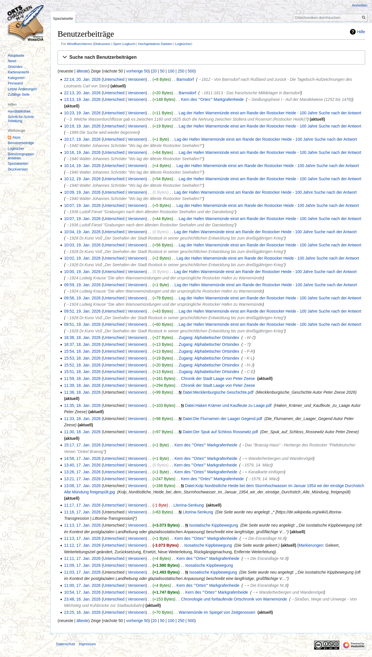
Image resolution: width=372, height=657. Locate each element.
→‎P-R (248, 351)
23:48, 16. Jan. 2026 (82, 599)
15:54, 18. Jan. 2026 (82, 351)
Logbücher (183, 44)
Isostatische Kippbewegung (213, 525)
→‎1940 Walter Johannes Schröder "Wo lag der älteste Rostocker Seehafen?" (134, 145)
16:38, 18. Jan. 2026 (82, 337)
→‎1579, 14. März (255, 465)
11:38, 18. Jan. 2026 (82, 392)
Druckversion (18, 169)
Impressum (87, 644)
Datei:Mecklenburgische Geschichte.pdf (218, 392)
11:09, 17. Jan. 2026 (82, 565)
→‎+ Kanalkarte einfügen (262, 472)
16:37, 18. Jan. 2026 (82, 344)
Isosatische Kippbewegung (208, 545)
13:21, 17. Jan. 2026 (82, 478)
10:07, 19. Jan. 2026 (82, 205)
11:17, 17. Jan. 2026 (82, 505)
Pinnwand (15, 83)
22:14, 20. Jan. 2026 (82, 79)
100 (171, 71)
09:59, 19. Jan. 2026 (82, 285)
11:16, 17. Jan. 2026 (82, 512)
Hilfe (361, 32)
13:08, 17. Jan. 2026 (82, 485)
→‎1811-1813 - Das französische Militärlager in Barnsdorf (250, 93)
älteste (82, 71)
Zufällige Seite (19, 95)
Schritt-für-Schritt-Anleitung (21, 119)
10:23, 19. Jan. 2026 (82, 113)
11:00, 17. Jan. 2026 (82, 585)
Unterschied (114, 79)
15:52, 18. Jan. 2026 (82, 365)
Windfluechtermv (79, 44)
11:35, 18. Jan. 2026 (82, 405)
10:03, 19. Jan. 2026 (82, 245)
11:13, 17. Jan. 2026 (82, 525)
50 (162, 71)
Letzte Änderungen (22, 89)
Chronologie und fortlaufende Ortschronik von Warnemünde (234, 599)
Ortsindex (15, 67)
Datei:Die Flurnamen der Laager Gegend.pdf (222, 418)
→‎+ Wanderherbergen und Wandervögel (277, 458)
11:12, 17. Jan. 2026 (82, 545)
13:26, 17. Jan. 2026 (82, 472)
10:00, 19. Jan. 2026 (82, 271)
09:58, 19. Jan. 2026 (82, 298)
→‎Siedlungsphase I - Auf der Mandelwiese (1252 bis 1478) (299, 99)
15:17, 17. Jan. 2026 (82, 445)
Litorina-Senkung (188, 505)
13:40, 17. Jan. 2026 (82, 465)
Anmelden (359, 5)
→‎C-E (248, 371)
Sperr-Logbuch (124, 44)
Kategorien (16, 78)
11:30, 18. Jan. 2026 (82, 431)
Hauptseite (16, 56)
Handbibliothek (19, 111)
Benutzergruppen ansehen (21, 156)
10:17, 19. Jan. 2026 (82, 139)
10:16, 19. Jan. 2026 (82, 152)
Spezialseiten (18, 164)
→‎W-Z (248, 337)
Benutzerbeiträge (21, 143)
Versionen (137, 79)
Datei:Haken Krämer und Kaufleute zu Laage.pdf (228, 405)
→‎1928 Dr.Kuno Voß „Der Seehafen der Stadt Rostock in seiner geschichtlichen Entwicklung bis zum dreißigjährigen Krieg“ (174, 238)
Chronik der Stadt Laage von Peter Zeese (218, 378)
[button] (211, 57)
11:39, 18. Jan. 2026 (82, 385)
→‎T (246, 344)
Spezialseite (63, 18)
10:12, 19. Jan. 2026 (82, 178)
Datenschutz (65, 644)
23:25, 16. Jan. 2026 (82, 612)
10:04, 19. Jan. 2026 (82, 232)
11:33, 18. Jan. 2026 (82, 418)
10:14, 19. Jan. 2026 (82, 165)
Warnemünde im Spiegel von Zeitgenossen (217, 612)
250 (181, 71)
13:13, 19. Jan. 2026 (82, 99)
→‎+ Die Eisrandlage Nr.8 (263, 538)
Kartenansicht (18, 72)
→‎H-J (248, 365)
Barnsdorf (185, 79)
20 (154, 71)
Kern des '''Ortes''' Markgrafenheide (212, 99)
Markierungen (311, 545)
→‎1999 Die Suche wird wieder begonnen (101, 132)
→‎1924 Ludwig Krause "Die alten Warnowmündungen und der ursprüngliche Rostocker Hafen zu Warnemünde (164, 278)
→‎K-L (248, 358)
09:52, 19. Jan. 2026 (82, 311)
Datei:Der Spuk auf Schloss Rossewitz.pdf (220, 431)
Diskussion (102, 44)
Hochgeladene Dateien (155, 44)
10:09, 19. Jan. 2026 (82, 192)
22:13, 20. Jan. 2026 (82, 93)
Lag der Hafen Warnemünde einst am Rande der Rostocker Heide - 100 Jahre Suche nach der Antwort (270, 113)
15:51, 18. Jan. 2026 (82, 371)
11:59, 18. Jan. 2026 (82, 378)
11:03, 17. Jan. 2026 (82, 572)
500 (191, 71)
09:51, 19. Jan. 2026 (82, 324)
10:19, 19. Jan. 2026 (82, 126)
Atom (16, 138)
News (12, 61)
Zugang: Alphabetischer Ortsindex (209, 337)
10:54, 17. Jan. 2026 (82, 592)
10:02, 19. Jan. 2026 (82, 258)
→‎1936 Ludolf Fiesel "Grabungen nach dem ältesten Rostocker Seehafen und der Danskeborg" (150, 211)
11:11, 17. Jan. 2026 (82, 558)
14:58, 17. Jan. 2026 (82, 458)
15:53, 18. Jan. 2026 (82, 358)
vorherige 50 (137, 71)
